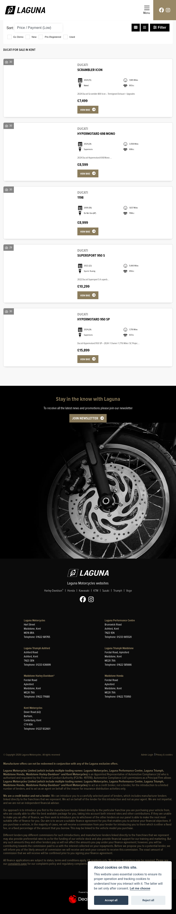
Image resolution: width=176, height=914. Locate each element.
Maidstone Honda (114, 676)
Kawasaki (84, 590)
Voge (129, 590)
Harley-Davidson (53, 590)
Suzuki (105, 590)
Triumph (117, 590)
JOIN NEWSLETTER (85, 418)
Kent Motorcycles (33, 708)
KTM (95, 590)
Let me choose (140, 888)
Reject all (148, 900)
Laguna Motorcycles (34, 620)
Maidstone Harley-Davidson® (39, 676)
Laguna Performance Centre (120, 620)
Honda (71, 590)
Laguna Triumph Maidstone (119, 648)
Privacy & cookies (164, 754)
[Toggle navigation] (147, 10)
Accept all (111, 900)
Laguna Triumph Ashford (37, 648)
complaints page (17, 863)
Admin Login (147, 754)
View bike (85, 110)
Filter (159, 27)
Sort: (10, 28)
